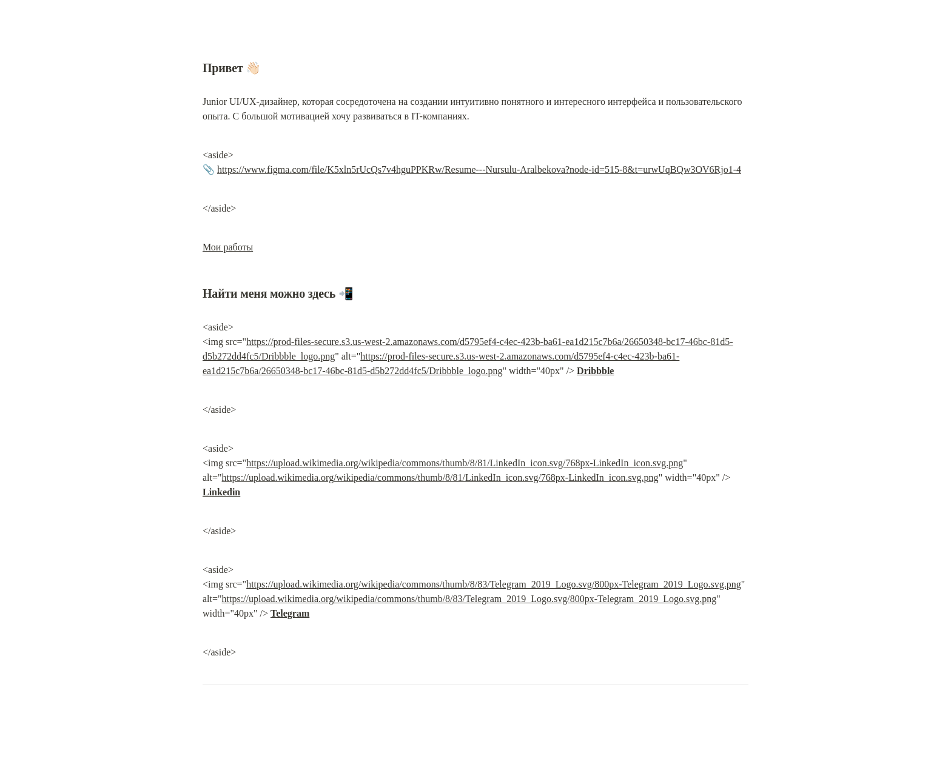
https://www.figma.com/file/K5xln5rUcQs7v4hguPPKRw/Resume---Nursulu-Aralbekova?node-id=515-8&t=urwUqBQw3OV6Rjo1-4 (479, 169)
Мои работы (228, 247)
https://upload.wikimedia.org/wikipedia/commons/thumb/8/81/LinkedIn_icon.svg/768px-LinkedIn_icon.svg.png (464, 463)
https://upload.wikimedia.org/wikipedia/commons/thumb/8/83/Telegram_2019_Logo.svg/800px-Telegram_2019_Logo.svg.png (493, 584)
